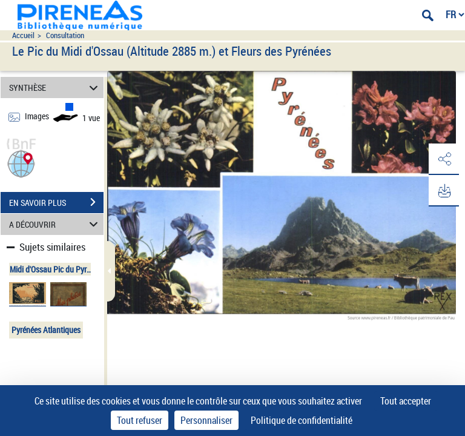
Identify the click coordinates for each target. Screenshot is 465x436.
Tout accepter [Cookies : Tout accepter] (405, 401)
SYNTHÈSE (55, 87)
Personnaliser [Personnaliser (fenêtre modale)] (206, 420)
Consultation (65, 35)
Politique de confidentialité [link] (301, 420)
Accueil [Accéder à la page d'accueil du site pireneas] (23, 35)
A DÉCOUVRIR (55, 224)
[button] (21, 162)
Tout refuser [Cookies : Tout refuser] (139, 420)
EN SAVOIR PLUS (56, 202)
